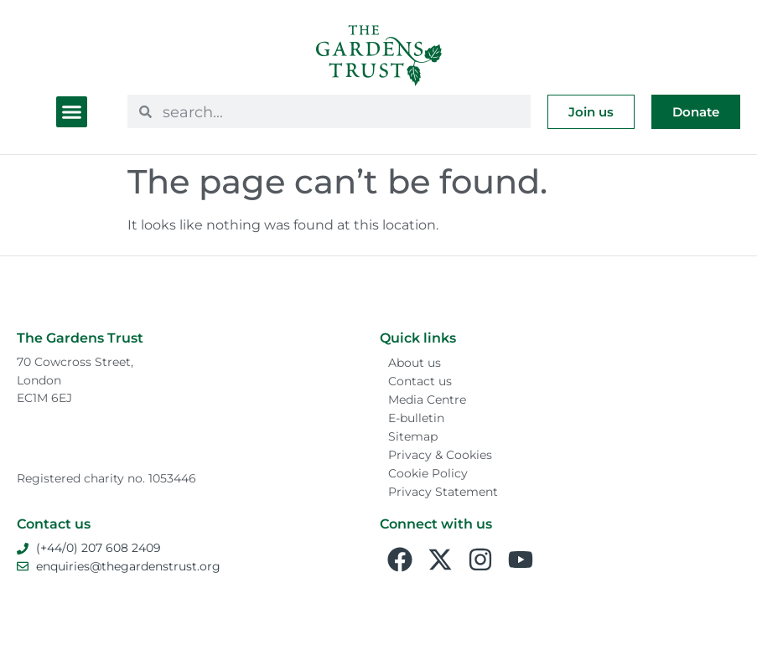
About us (414, 362)
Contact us (420, 381)
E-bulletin (416, 417)
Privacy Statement (443, 491)
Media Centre (427, 399)
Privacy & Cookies (440, 454)
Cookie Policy (428, 473)
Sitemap (413, 436)
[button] (72, 112)
